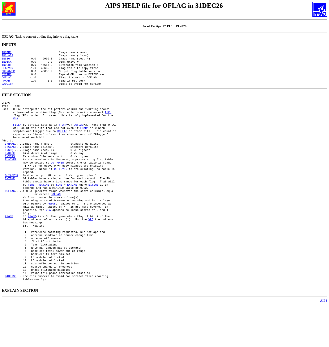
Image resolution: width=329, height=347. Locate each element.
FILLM (17, 137)
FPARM (6, 87)
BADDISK (7, 90)
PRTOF (51, 231)
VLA (15, 129)
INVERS (7, 68)
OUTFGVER (8, 75)
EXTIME (7, 79)
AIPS (108, 121)
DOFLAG (7, 83)
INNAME (7, 53)
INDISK (7, 64)
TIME (31, 208)
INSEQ (6, 60)
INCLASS (7, 56)
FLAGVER (7, 72)
